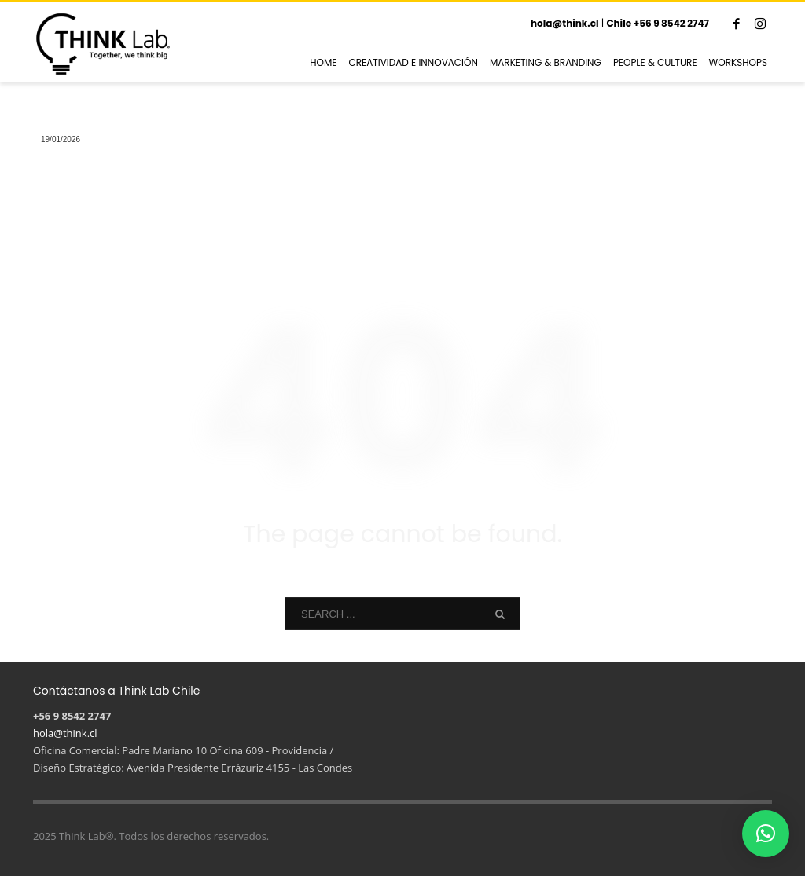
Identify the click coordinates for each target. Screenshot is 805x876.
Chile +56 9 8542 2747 (657, 23)
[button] (765, 833)
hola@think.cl (565, 23)
